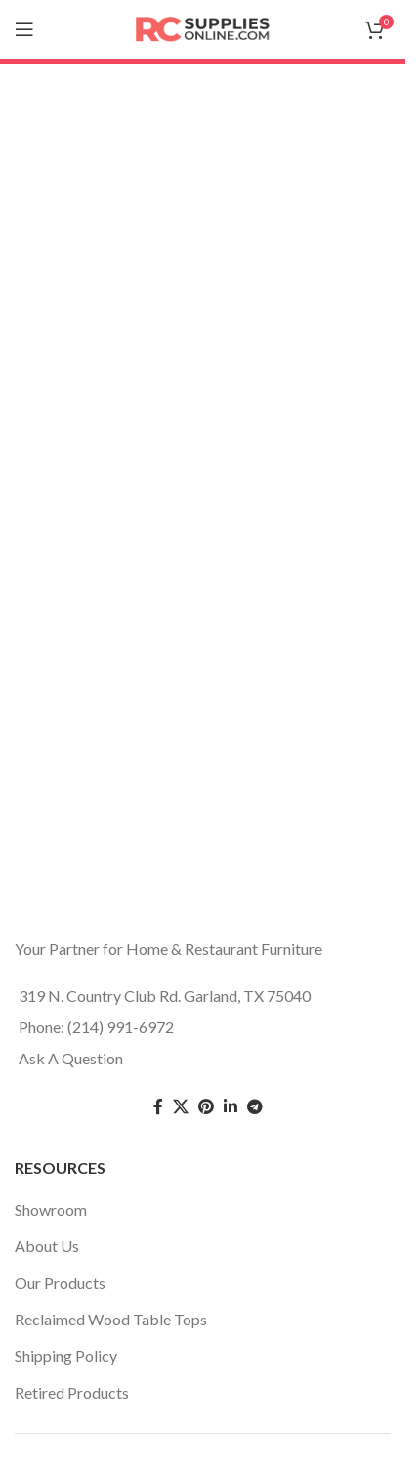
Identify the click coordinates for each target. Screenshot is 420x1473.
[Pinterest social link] (206, 1107)
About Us (47, 1245)
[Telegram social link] (255, 1107)
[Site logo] (203, 27)
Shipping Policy (66, 1355)
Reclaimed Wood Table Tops (111, 1319)
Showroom (51, 1209)
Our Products (60, 1283)
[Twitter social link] (181, 1107)
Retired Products (72, 1392)
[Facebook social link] (158, 1107)
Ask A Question (71, 1058)
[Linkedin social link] (230, 1107)
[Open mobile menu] (24, 29)
